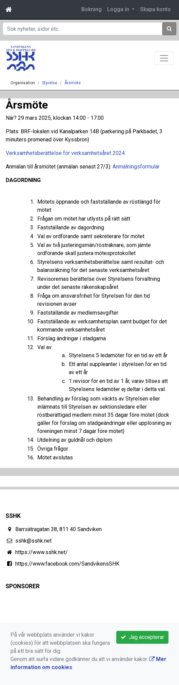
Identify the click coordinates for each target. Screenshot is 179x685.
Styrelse (49, 83)
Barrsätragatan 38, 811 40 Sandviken (58, 529)
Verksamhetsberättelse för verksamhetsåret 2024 (65, 153)
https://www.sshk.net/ (41, 552)
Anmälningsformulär (136, 166)
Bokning (91, 9)
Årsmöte (72, 83)
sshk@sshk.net (33, 541)
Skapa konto (155, 9)
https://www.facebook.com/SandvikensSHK (67, 564)
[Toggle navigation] (164, 58)
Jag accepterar (142, 637)
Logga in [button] (119, 9)
